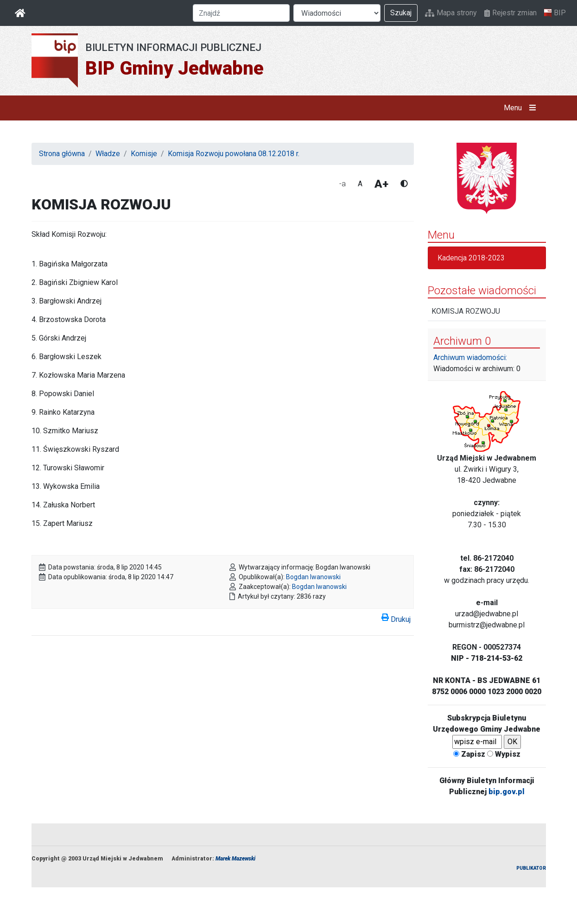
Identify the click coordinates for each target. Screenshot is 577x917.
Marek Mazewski (235, 858)
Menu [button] (521, 108)
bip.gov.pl (506, 791)
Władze (107, 153)
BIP (555, 13)
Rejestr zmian (510, 12)
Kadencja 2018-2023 (471, 257)
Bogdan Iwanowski (313, 577)
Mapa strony (451, 12)
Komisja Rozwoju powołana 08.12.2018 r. (233, 153)
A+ (381, 183)
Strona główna (62, 153)
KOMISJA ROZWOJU (465, 311)
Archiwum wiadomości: (470, 357)
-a (342, 183)
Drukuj (396, 618)
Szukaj (401, 12)
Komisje (144, 153)
